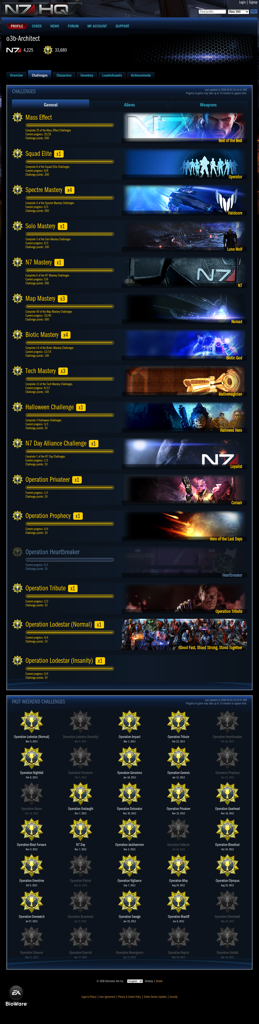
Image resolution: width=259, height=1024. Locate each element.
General (51, 105)
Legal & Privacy (89, 997)
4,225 (28, 50)
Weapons (208, 105)
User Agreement (107, 997)
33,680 (61, 50)
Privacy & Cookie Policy (129, 997)
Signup (253, 2)
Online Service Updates (155, 997)
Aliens (129, 105)
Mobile (159, 981)
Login (242, 2)
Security (173, 997)
